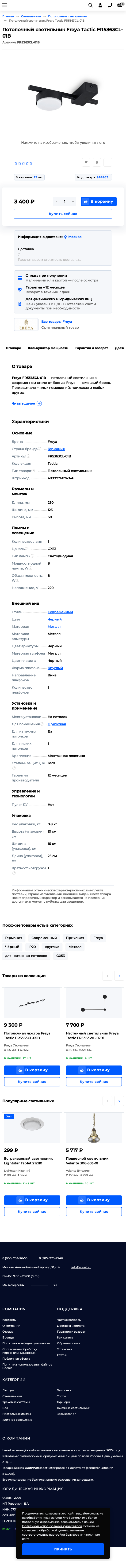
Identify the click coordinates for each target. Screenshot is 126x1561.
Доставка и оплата (70, 1325)
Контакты (9, 1320)
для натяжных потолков (26, 956)
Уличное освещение (17, 1419)
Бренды (8, 1337)
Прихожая (57, 724)
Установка (64, 1349)
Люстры (8, 1390)
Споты (61, 1396)
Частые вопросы (69, 1320)
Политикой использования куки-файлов (52, 1526)
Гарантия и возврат (71, 1331)
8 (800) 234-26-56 (14, 1258)
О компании (11, 1325)
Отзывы (7, 1331)
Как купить (65, 1337)
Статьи (62, 1355)
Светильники (12, 1396)
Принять (63, 1549)
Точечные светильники (73, 1408)
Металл (54, 626)
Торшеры (63, 1402)
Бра (5, 1408)
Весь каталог (66, 1414)
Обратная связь (68, 1343)
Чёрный (12, 947)
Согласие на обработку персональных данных (19, 1350)
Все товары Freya (56, 322)
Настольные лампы (16, 1414)
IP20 (32, 947)
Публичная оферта (16, 1358)
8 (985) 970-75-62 (51, 1258)
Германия (56, 449)
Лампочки (64, 1390)
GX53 (60, 956)
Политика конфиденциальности (26, 1343)
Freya (98, 938)
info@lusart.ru (81, 1267)
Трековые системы (16, 1402)
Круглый (55, 668)
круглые (52, 947)
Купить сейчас (63, 214)
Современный (60, 612)
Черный (55, 619)
